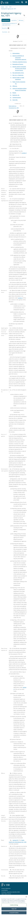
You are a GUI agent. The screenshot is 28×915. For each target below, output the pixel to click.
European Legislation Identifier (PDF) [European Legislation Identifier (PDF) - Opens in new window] (10, 892)
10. (10, 86)
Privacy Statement (5, 888)
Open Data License (6, 894)
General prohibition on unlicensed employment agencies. (19, 57)
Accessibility (4, 890)
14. (10, 97)
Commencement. (16, 97)
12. (10, 92)
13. (10, 95)
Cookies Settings (14, 905)
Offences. (14, 86)
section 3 (20, 298)
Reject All (14, 909)
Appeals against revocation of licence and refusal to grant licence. (19, 68)
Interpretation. (16, 53)
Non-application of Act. (18, 72)
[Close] (26, 897)
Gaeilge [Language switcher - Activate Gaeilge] (17, 0)
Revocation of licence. (17, 64)
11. (10, 88)
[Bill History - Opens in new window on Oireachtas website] (21, 20)
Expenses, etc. (15, 95)
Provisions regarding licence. (19, 62)
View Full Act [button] (14, 20)
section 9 (24, 153)
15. (10, 100)
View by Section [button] (5, 20)
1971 (10, 7)
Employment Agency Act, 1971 (8, 8)
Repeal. (14, 92)
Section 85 (15, 840)
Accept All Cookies (13, 913)
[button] (22, 2)
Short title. (15, 100)
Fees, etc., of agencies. (18, 75)
